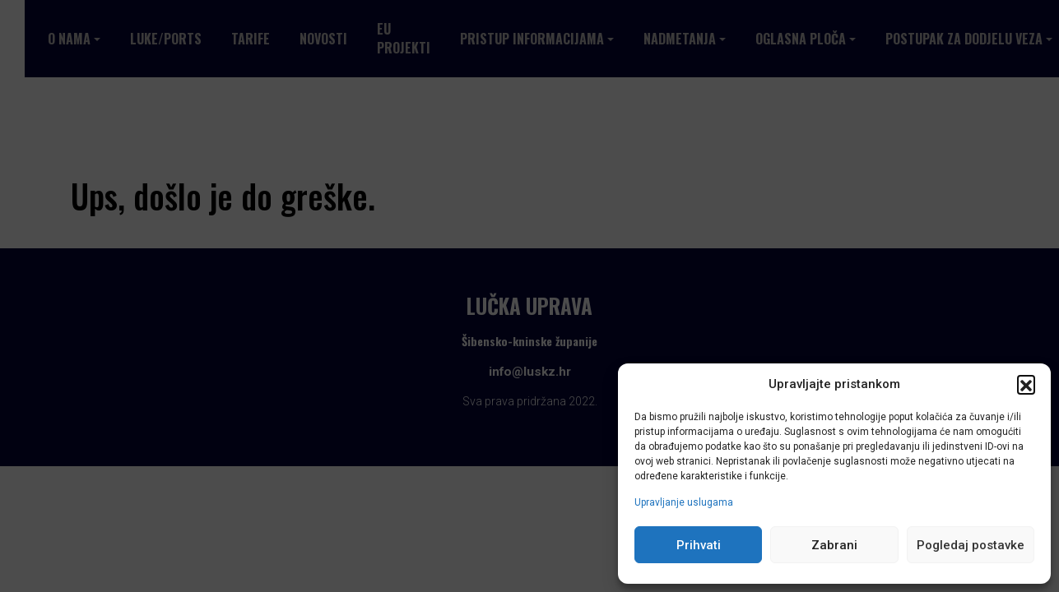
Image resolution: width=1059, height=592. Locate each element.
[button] (1026, 384)
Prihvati (698, 545)
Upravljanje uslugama (683, 502)
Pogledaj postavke (970, 545)
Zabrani (834, 545)
